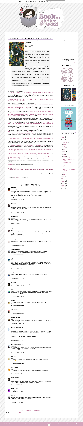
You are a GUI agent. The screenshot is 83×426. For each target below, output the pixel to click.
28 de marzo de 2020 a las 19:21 (17, 340)
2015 (63, 183)
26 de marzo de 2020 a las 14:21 (17, 305)
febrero (64, 172)
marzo (64, 156)
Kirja (12, 289)
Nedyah (12, 258)
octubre (65, 144)
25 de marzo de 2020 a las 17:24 (17, 285)
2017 (63, 180)
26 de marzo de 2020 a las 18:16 (17, 313)
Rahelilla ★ (13, 388)
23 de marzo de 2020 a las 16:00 (17, 235)
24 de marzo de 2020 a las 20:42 (17, 278)
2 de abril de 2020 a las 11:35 (16, 384)
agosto (64, 147)
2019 (63, 176)
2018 (63, 178)
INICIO (20, 1)
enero (64, 174)
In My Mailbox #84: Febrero (68, 157)
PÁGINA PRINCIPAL (36, 410)
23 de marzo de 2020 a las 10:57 (17, 212)
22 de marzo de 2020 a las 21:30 (17, 199)
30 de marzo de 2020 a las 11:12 (17, 363)
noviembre (65, 142)
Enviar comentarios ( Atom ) (17, 412)
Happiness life (14, 309)
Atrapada (13, 282)
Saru (12, 395)
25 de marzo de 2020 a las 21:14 (17, 296)
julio (64, 149)
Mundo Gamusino (14, 249)
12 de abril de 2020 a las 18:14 (17, 391)
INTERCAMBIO (41, 1)
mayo (64, 152)
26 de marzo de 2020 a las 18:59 (17, 323)
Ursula (12, 203)
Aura (12, 272)
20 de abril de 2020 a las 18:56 (17, 402)
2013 (63, 186)
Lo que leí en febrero (67, 162)
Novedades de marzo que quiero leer (68, 167)
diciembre (65, 140)
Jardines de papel (14, 228)
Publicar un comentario (13, 405)
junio (64, 151)
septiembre (65, 146)
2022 (63, 136)
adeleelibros (13, 367)
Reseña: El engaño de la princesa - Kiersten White (68, 165)
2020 (63, 139)
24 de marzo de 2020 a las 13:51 (17, 268)
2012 (63, 188)
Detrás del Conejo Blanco (16, 327)
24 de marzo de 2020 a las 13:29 (17, 254)
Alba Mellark (13, 216)
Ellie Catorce (13, 377)
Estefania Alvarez (14, 317)
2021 (63, 137)
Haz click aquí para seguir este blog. (68, 62)
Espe (12, 300)
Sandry (12, 356)
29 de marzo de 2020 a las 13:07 (17, 352)
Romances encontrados (16, 344)
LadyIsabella (13, 239)
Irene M (12, 187)
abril (64, 154)
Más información (55, 424)
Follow (62, 56)
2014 (63, 185)
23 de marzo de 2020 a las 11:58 (17, 225)
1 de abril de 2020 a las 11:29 (16, 373)
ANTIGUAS (28, 410)
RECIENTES (23, 410)
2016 (63, 181)
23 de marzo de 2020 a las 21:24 (17, 245)
